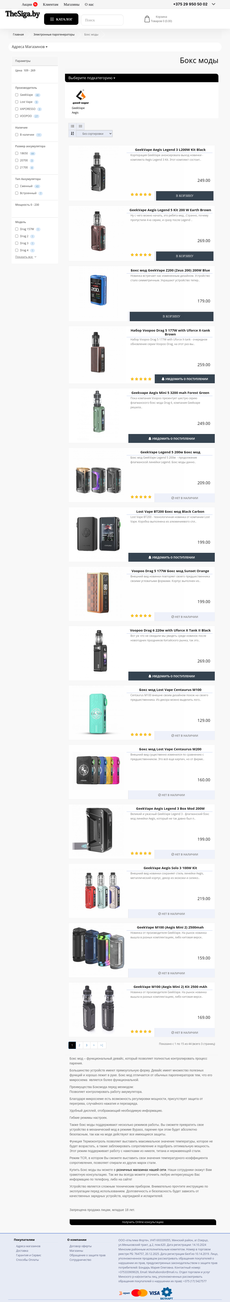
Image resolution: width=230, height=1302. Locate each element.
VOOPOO (27, 116)
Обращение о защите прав (87, 1255)
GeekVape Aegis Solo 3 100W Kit (170, 867)
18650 (25, 153)
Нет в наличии (184, 498)
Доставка (22, 1251)
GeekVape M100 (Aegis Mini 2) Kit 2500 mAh (170, 986)
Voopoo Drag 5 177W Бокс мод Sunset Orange (170, 571)
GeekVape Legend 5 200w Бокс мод (170, 452)
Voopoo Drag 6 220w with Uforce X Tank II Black (170, 630)
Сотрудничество (80, 1260)
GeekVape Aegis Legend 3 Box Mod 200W (170, 808)
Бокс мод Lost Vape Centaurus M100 (170, 689)
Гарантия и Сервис (28, 1255)
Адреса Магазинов (30, 46)
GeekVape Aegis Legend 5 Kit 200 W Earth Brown (170, 210)
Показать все (26, 257)
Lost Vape (27, 102)
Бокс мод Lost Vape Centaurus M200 (170, 749)
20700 (24, 160)
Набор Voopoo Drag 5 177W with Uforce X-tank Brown (170, 332)
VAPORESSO (28, 109)
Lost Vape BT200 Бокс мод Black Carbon (170, 511)
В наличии (28, 135)
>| (101, 1045)
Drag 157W (27, 229)
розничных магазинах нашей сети (141, 1170)
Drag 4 (25, 250)
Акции (30, 4)
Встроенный (29, 193)
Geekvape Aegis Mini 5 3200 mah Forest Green (170, 392)
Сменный (27, 186)
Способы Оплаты (27, 1260)
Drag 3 (25, 243)
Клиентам (50, 4)
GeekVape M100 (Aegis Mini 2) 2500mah (170, 927)
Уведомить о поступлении (185, 379)
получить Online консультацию (142, 1222)
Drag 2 (25, 236)
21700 (24, 167)
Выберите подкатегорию (91, 77)
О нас (89, 4)
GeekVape (27, 95)
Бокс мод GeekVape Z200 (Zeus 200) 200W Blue (170, 270)
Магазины (71, 4)
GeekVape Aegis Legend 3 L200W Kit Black (170, 149)
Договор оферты (81, 1246)
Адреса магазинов (28, 1246)
